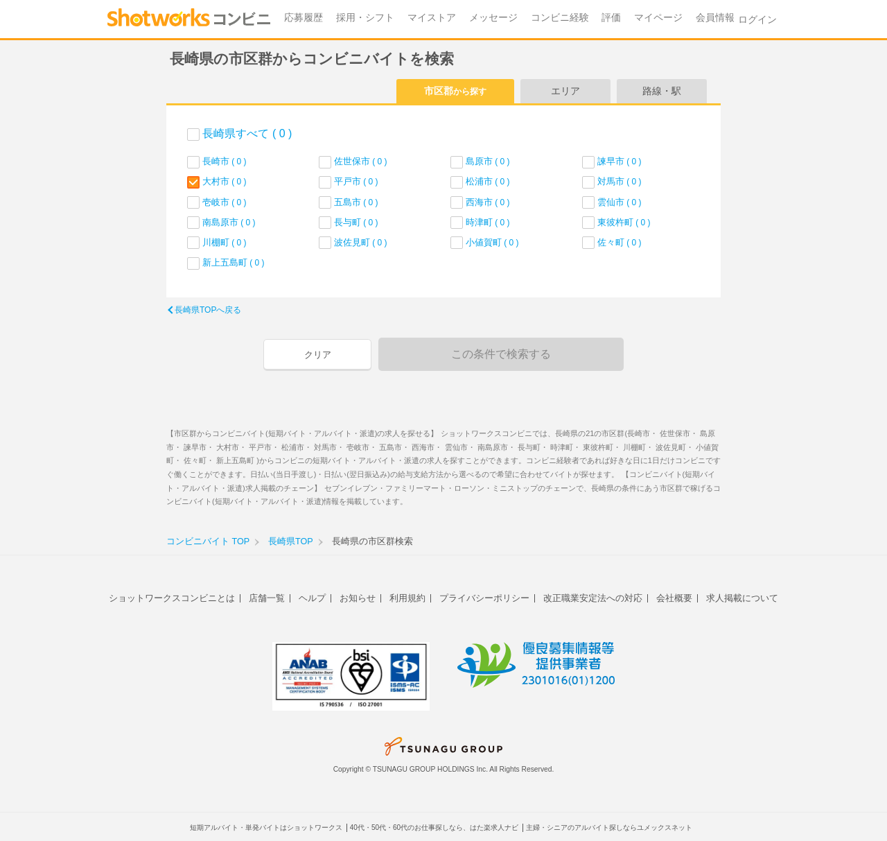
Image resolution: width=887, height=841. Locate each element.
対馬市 (619, 181)
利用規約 (407, 598)
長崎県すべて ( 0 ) (247, 133)
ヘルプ (312, 598)
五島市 (356, 202)
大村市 (224, 181)
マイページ (658, 17)
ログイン (757, 20)
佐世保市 (360, 161)
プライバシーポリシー (484, 598)
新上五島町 (233, 262)
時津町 (488, 222)
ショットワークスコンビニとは (172, 598)
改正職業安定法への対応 (592, 598)
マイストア (431, 17)
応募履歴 (303, 17)
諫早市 (619, 161)
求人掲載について (742, 598)
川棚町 (224, 242)
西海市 (488, 202)
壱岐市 (224, 202)
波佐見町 (360, 242)
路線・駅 (661, 90)
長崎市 (224, 161)
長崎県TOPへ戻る (208, 310)
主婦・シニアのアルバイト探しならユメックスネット (609, 827)
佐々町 (619, 242)
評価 (611, 17)
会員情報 (715, 17)
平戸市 (356, 181)
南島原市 (229, 222)
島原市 (488, 161)
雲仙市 (619, 202)
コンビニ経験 (560, 17)
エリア (565, 90)
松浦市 (488, 181)
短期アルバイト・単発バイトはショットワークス (266, 827)
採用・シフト (365, 17)
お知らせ (358, 598)
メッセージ (493, 17)
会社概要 (674, 598)
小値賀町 (492, 242)
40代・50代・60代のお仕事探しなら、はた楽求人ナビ (434, 827)
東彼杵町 (624, 222)
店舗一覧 (267, 598)
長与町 (356, 222)
